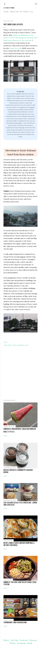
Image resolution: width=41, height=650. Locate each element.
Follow (6, 640)
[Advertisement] (20, 380)
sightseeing (20, 345)
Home (6, 12)
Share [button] (5, 342)
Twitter (12, 643)
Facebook (24, 640)
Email (29, 643)
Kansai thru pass (15, 48)
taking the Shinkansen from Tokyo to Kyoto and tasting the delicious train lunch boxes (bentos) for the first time (20, 37)
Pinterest (33, 640)
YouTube (14, 640)
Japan (10, 345)
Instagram (21, 643)
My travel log (26, 12)
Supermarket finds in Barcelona (15, 622)
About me (14, 12)
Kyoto (14, 345)
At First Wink (8, 8)
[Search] (36, 3)
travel (26, 345)
